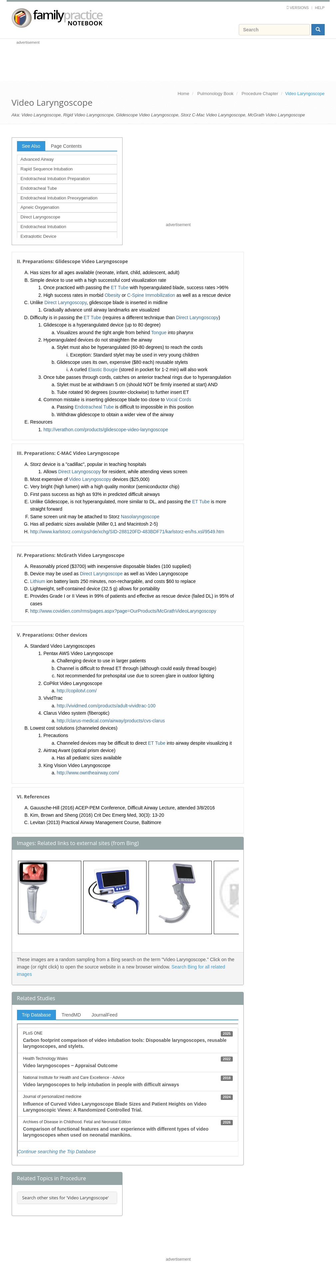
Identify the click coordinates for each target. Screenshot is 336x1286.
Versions (299, 8)
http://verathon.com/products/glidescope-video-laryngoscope (106, 429)
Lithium (37, 581)
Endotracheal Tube (39, 188)
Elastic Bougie (103, 369)
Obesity (112, 295)
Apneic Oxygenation (40, 207)
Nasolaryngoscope (140, 516)
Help (320, 8)
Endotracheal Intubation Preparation (55, 178)
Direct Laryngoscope (40, 216)
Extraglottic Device (39, 236)
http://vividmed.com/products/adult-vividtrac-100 (106, 705)
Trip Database (36, 1015)
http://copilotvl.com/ (77, 690)
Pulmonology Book (215, 93)
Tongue (159, 332)
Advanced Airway (37, 159)
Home (183, 93)
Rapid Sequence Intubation (47, 168)
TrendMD (71, 1015)
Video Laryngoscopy (90, 479)
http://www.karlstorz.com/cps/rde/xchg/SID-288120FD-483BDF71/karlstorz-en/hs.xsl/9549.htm (127, 531)
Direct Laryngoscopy (65, 302)
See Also (31, 146)
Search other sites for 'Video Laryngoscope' (65, 1198)
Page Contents (66, 146)
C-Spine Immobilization (151, 295)
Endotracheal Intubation (43, 226)
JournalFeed (105, 1015)
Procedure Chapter (260, 93)
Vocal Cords (178, 399)
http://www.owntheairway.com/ (88, 772)
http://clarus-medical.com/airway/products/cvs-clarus (111, 720)
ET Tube (120, 287)
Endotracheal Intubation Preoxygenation (59, 197)
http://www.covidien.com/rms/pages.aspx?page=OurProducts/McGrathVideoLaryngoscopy (123, 611)
